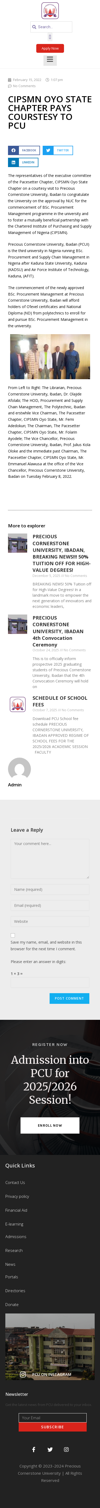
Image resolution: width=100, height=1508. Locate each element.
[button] (50, 37)
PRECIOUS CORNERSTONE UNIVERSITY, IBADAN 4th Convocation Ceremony (58, 631)
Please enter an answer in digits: (38, 961)
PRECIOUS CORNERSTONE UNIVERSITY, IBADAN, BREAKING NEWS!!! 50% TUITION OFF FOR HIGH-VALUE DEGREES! (62, 553)
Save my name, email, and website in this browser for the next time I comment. (46, 945)
